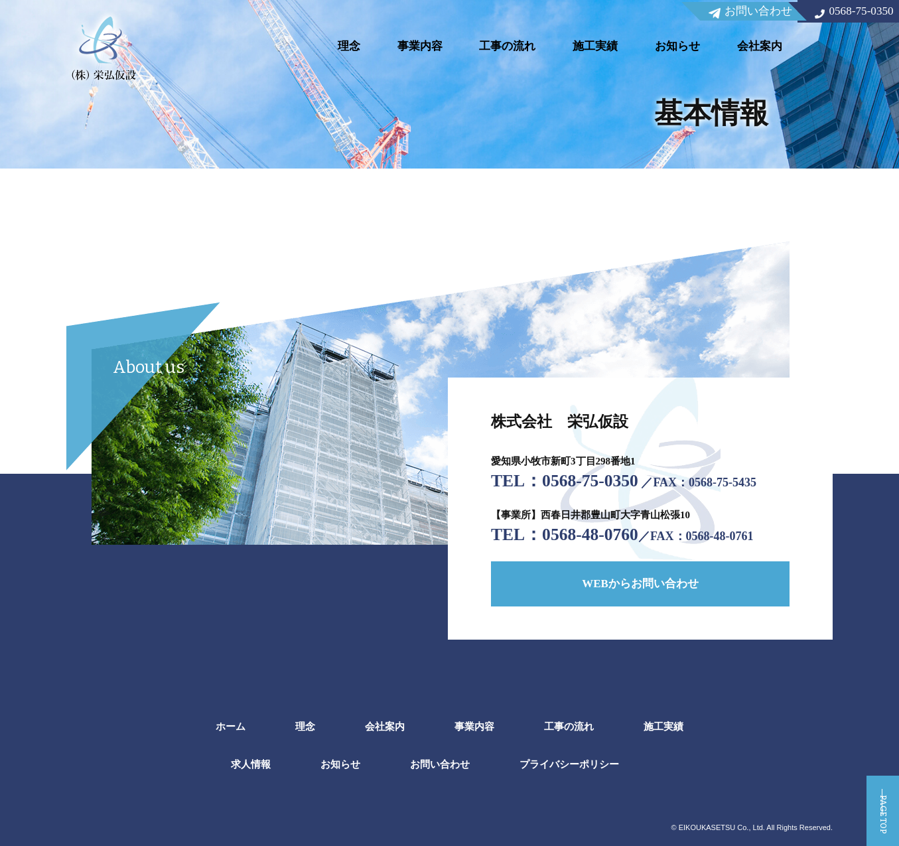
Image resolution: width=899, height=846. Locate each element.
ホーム (230, 726)
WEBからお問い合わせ (640, 580)
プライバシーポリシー (569, 764)
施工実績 (595, 46)
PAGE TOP (882, 799)
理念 (349, 46)
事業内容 (420, 46)
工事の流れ (507, 46)
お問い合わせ (440, 764)
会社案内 (759, 46)
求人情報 (251, 764)
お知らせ (677, 46)
